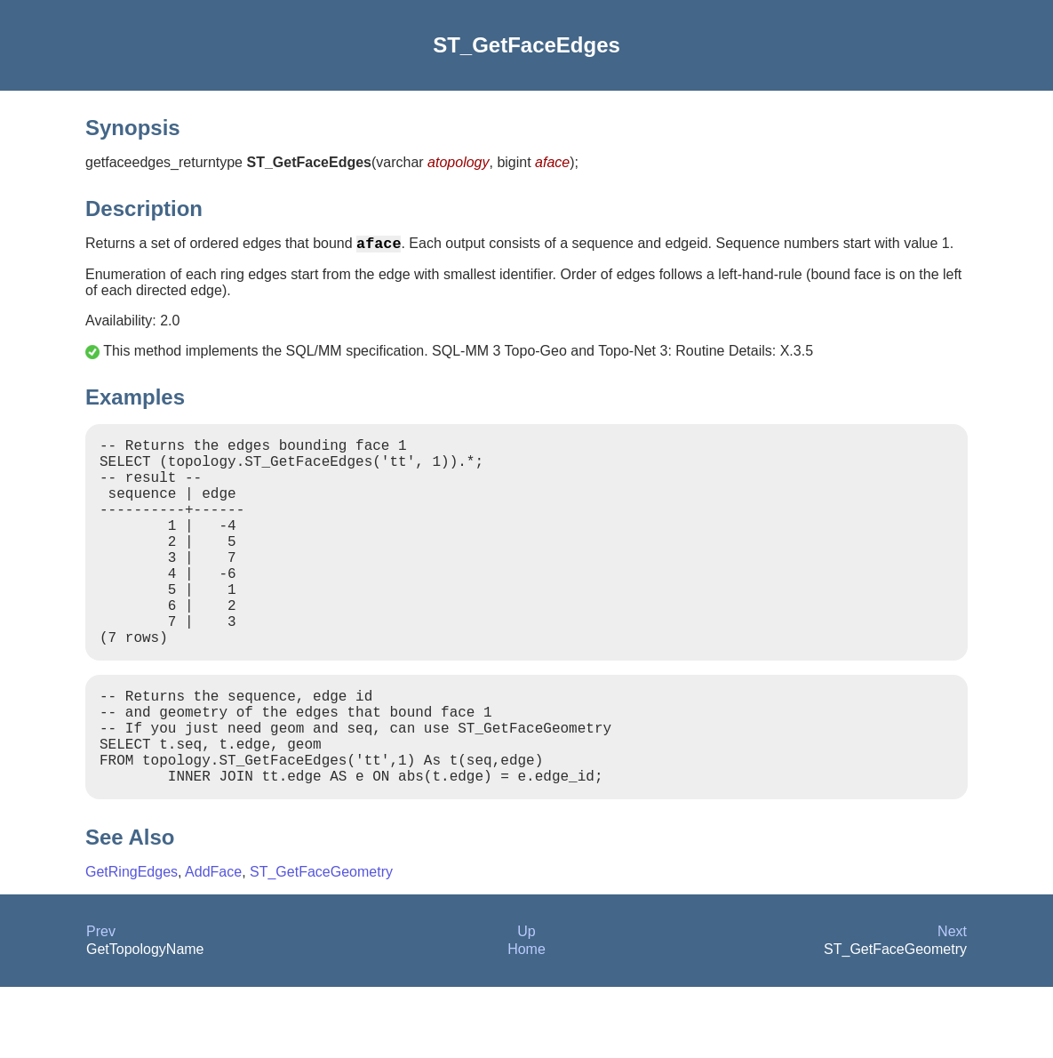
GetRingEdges (131, 942)
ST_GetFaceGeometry (321, 942)
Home (526, 1020)
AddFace (213, 942)
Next (952, 1002)
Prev (101, 1002)
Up (526, 1002)
